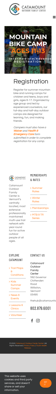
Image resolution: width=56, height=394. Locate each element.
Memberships (39, 208)
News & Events (15, 297)
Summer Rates (37, 190)
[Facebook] (32, 320)
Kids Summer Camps (16, 285)
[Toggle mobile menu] (54, 17)
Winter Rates (36, 200)
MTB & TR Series (38, 216)
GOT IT (45, 383)
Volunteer (16, 315)
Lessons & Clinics (17, 307)
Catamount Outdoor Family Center (30, 343)
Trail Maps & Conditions (17, 271)
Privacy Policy (29, 346)
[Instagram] (38, 320)
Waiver (17, 130)
